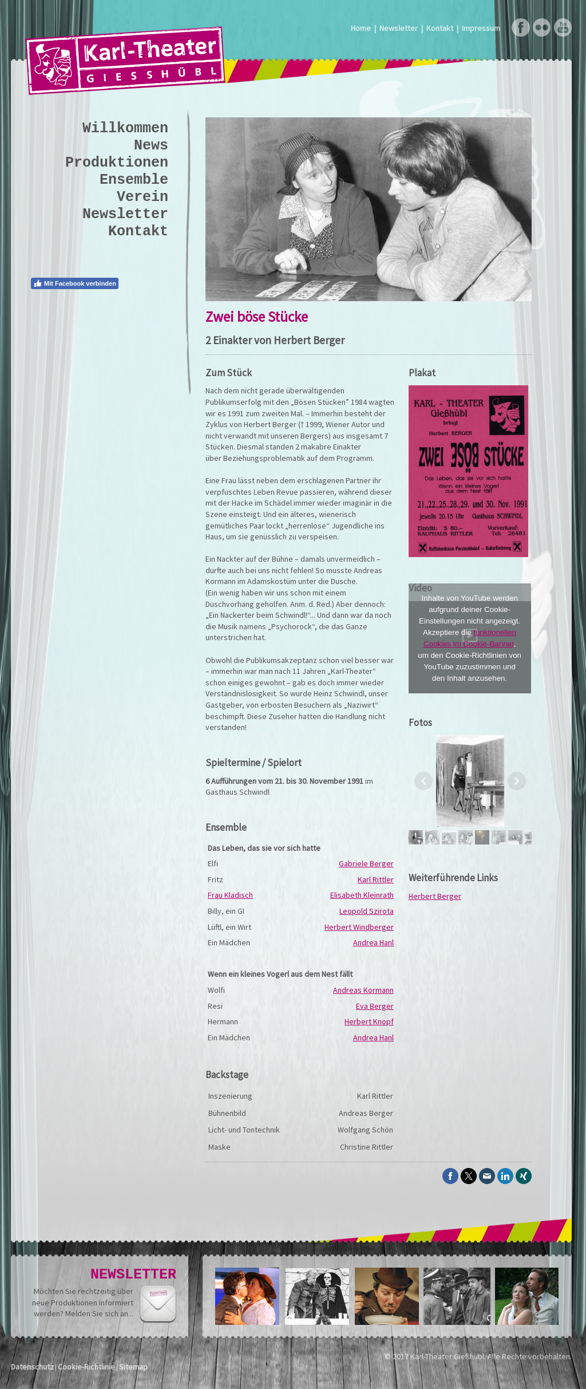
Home (361, 28)
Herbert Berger (435, 896)
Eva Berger (375, 1006)
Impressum (481, 28)
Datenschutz (32, 1367)
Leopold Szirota (366, 911)
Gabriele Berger (366, 863)
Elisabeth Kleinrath (362, 895)
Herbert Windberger (359, 927)
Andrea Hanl (373, 942)
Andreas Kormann (363, 990)
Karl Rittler (376, 879)
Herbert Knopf (369, 1021)
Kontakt (439, 28)
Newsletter (398, 28)
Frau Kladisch (230, 895)
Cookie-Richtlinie (86, 1367)
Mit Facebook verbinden (74, 283)
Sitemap (133, 1367)
